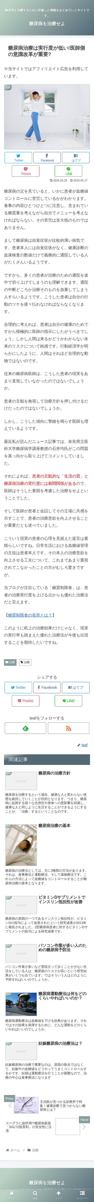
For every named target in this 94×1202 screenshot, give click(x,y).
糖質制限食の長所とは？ (30, 615)
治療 (10, 662)
